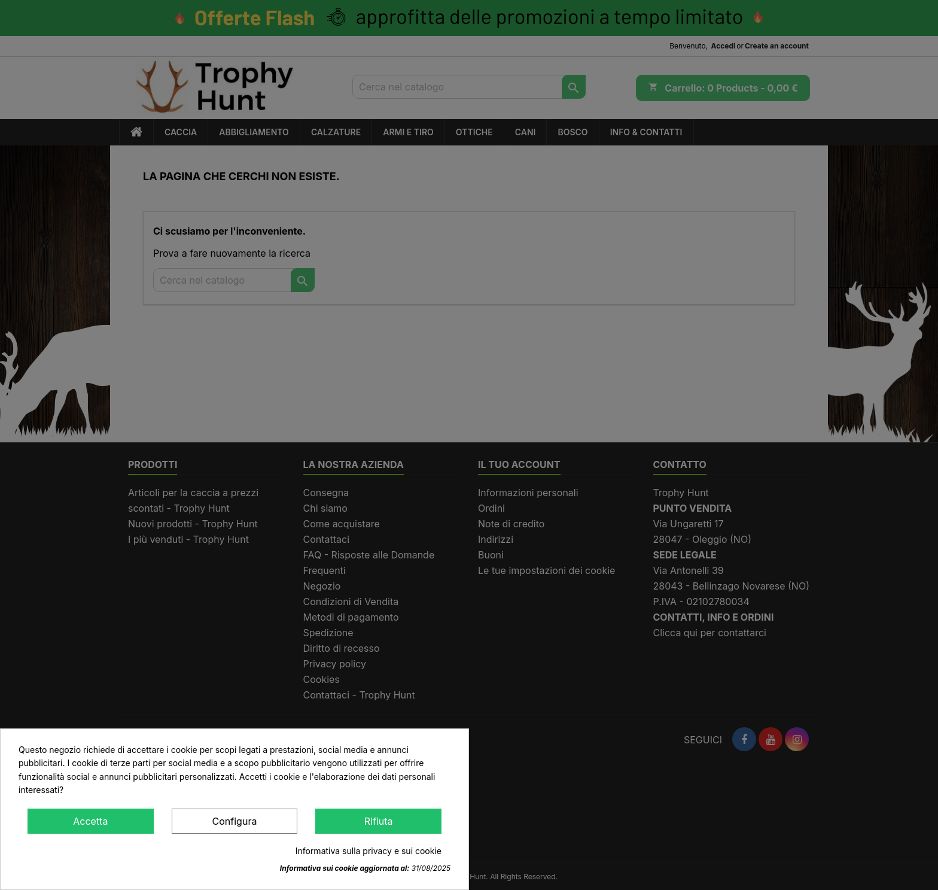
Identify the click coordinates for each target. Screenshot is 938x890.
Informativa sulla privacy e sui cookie (368, 851)
